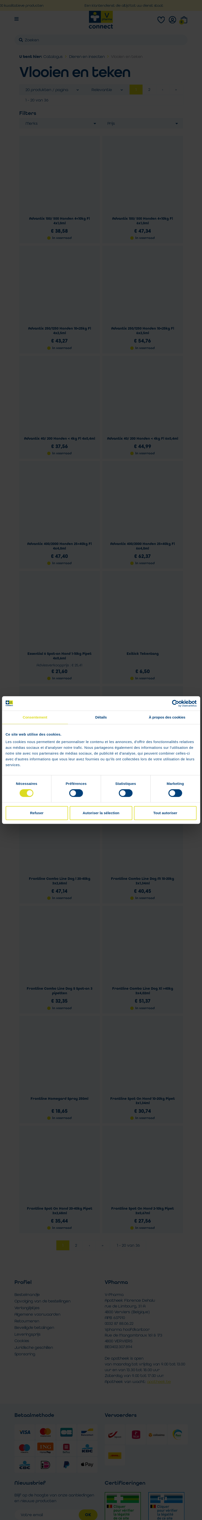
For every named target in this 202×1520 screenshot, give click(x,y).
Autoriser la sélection (101, 813)
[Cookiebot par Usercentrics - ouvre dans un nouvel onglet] (175, 703)
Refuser (37, 813)
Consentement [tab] (35, 717)
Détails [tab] (101, 717)
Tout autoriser (165, 813)
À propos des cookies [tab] (167, 717)
